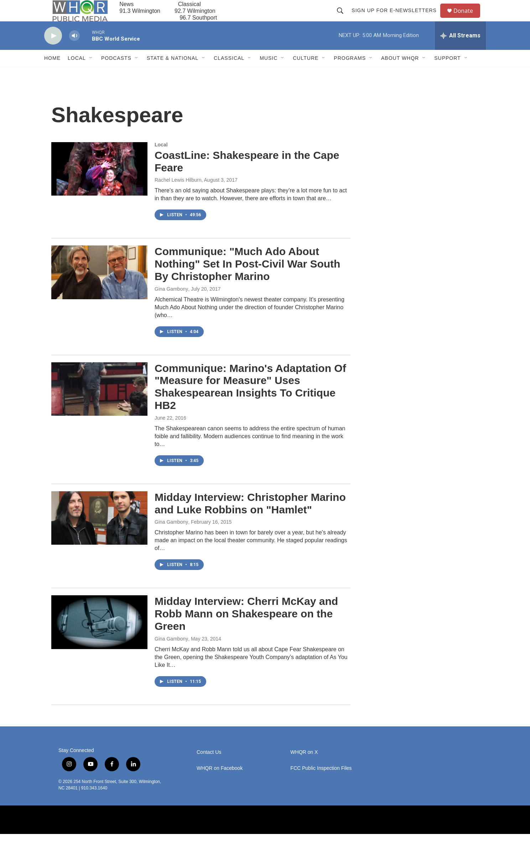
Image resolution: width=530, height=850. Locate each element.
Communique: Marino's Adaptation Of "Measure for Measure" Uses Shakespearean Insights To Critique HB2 (250, 402)
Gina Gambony (171, 305)
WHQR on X (304, 768)
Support (447, 74)
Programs (350, 74)
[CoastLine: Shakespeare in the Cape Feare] (99, 185)
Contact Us (209, 768)
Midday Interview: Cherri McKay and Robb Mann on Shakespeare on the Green (246, 629)
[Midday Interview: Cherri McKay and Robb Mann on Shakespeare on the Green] (99, 638)
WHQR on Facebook (220, 784)
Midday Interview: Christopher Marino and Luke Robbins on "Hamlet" (250, 519)
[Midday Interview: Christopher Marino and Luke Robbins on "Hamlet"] (99, 534)
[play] (53, 52)
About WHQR (400, 74)
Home (52, 74)
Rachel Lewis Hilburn (178, 196)
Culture (305, 74)
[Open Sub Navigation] (91, 74)
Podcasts (116, 74)
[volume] (74, 52)
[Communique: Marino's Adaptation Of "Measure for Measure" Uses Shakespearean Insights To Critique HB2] (99, 405)
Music (268, 74)
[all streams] (460, 51)
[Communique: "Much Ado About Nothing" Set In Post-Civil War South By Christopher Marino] (99, 288)
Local (77, 74)
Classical (229, 74)
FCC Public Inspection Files (321, 784)
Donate (468, 18)
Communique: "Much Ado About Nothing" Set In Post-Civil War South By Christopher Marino (247, 279)
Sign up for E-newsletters (397, 18)
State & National (172, 74)
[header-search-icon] (343, 18)
